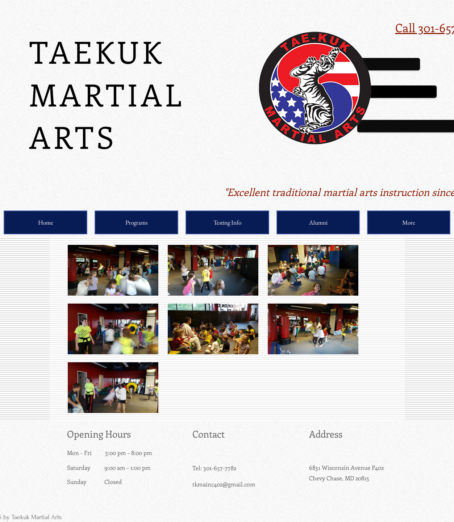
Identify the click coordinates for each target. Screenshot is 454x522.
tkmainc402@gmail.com (223, 484)
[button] (136, 222)
